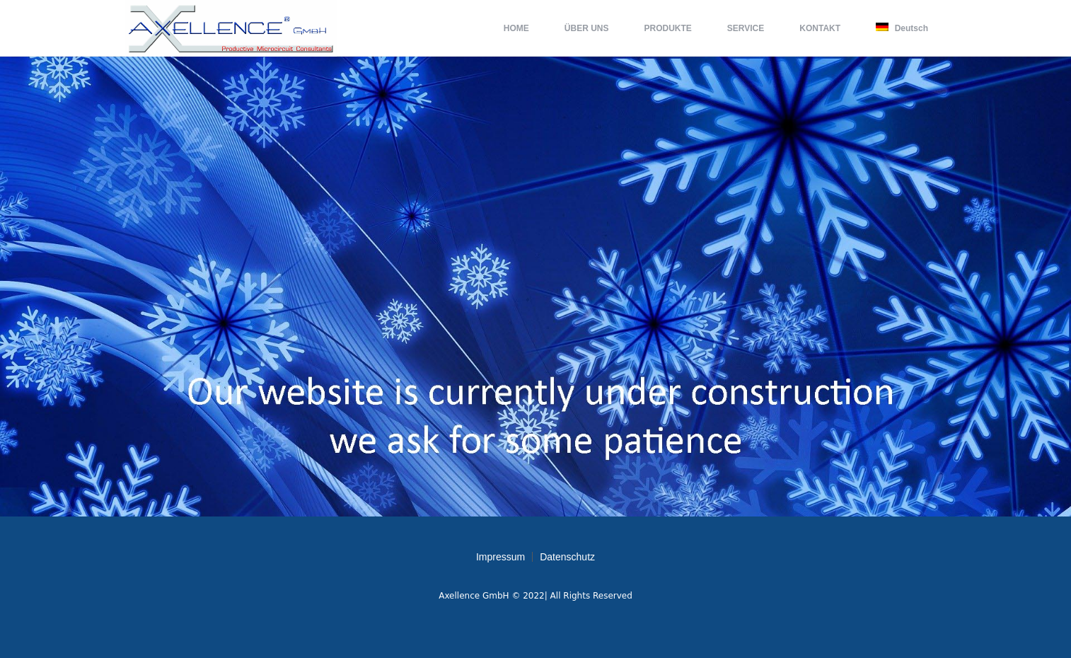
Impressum (500, 557)
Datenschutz (567, 557)
